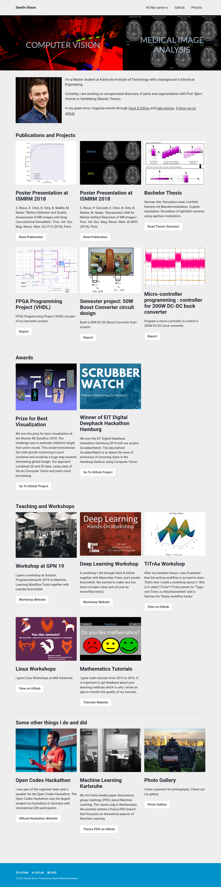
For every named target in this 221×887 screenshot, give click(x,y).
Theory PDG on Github (99, 836)
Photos (196, 7)
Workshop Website (32, 604)
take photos (166, 109)
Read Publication (31, 238)
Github (179, 7)
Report (24, 333)
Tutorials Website (95, 708)
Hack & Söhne (140, 109)
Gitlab (38, 872)
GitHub (22, 872)
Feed (52, 872)
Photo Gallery (157, 811)
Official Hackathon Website (38, 825)
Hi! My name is (157, 7)
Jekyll (55, 878)
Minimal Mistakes (69, 878)
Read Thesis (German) (163, 228)
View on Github (158, 611)
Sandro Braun (26, 7)
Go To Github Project (33, 490)
